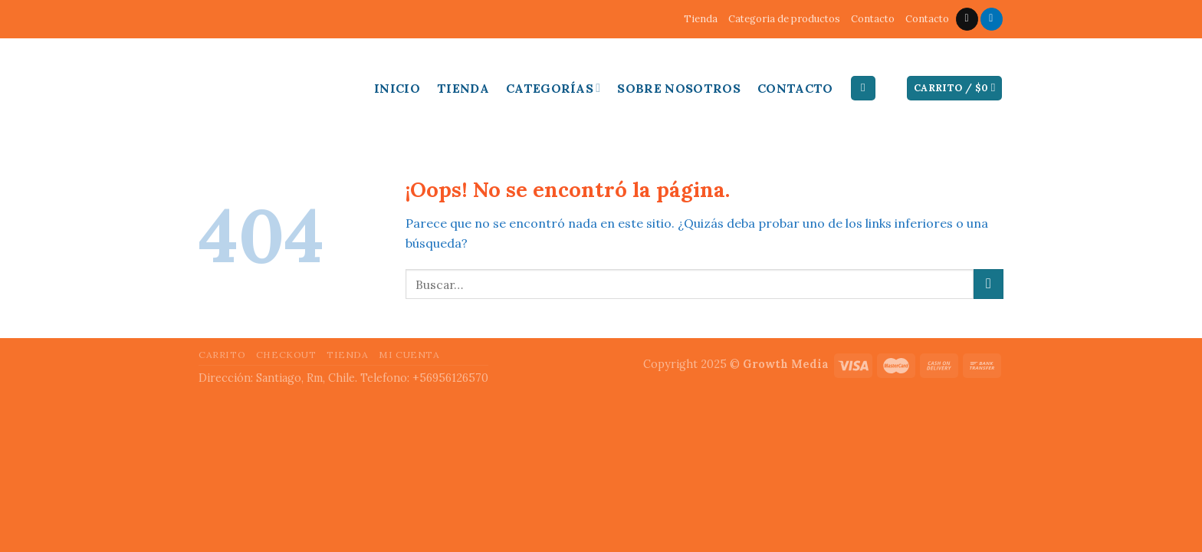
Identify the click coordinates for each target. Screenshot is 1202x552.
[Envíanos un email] (967, 19)
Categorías (553, 88)
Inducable (241, 84)
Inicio (397, 88)
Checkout (286, 354)
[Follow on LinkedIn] (991, 19)
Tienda (701, 18)
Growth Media (786, 364)
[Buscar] (863, 88)
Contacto (873, 18)
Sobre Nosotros (678, 88)
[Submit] (988, 284)
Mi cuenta (409, 354)
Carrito (222, 354)
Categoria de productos (784, 18)
